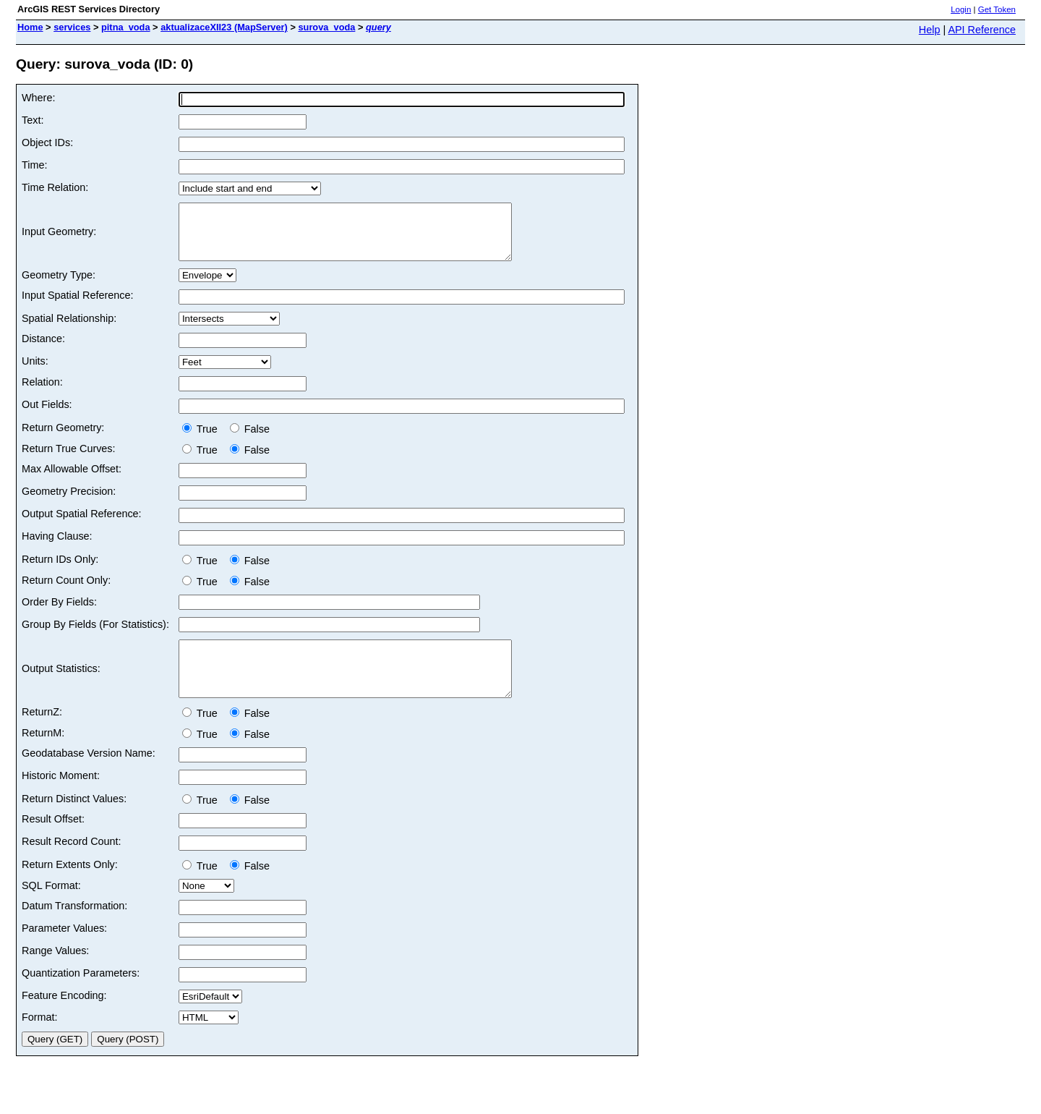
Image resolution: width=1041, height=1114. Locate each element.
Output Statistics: (61, 685)
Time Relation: (55, 187)
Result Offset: (53, 840)
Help (930, 29)
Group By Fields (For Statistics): (95, 635)
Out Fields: (47, 415)
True (202, 440)
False (250, 440)
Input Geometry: (59, 237)
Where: (38, 97)
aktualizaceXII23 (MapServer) (224, 27)
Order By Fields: (59, 612)
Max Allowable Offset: (71, 479)
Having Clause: (57, 547)
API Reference (982, 29)
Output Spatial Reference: (82, 524)
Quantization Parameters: (81, 994)
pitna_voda (125, 27)
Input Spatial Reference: (77, 306)
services (71, 27)
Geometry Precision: (69, 502)
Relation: (42, 393)
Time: (34, 165)
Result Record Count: (71, 863)
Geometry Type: (58, 286)
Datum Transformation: (74, 927)
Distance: (43, 349)
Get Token (997, 9)
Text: (32, 120)
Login (961, 9)
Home (30, 27)
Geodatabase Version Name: (88, 775)
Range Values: (55, 972)
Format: (40, 1039)
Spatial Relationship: (69, 329)
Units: (35, 372)
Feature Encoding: (64, 1017)
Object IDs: (47, 142)
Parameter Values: (64, 950)
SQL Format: (51, 907)
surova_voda (326, 27)
